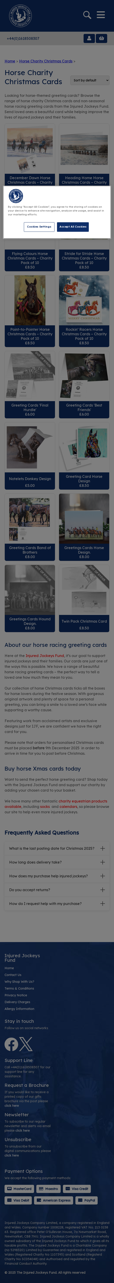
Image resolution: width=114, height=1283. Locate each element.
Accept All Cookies (72, 226)
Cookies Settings (39, 226)
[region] (57, 212)
